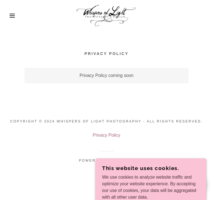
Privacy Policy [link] (106, 135)
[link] (106, 15)
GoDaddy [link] (122, 160)
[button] (11, 15)
